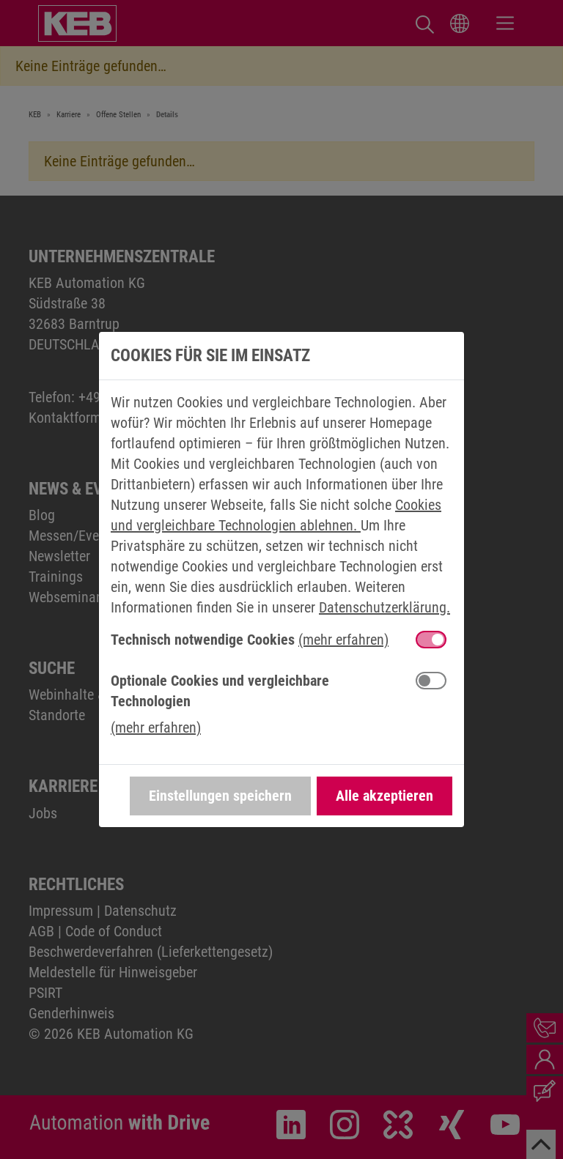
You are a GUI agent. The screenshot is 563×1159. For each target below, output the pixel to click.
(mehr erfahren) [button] (343, 639)
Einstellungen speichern (220, 795)
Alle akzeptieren (384, 795)
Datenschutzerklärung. (384, 607)
